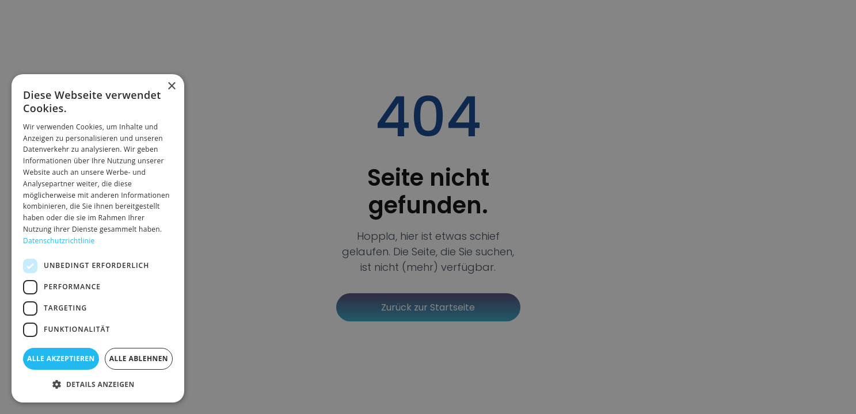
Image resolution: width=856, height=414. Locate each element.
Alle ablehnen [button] (138, 358)
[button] (98, 384)
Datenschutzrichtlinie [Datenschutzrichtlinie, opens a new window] (59, 241)
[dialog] (98, 238)
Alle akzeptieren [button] (61, 358)
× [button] (171, 86)
